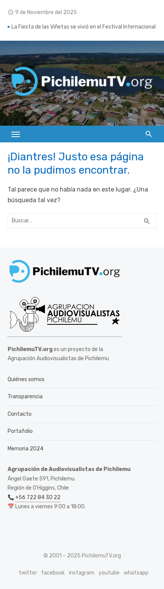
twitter (28, 573)
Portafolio (20, 431)
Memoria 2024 (25, 448)
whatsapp (136, 573)
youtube (109, 573)
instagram (81, 573)
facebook (53, 573)
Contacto (20, 414)
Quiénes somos (26, 379)
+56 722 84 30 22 (38, 497)
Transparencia (25, 396)
